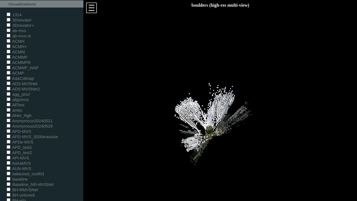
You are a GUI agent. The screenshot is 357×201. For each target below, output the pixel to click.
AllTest (15, 104)
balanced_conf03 (25, 173)
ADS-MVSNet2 (23, 89)
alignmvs (18, 99)
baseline (17, 179)
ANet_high (19, 115)
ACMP (15, 73)
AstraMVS (19, 163)
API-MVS (18, 157)
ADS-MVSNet (22, 83)
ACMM (16, 51)
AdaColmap (20, 78)
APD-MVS (19, 131)
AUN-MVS (19, 168)
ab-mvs (16, 30)
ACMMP (17, 57)
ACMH (15, 41)
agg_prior (18, 94)
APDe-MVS (20, 142)
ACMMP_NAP (22, 67)
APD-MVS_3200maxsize (32, 136)
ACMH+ (17, 46)
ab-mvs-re (19, 36)
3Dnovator (19, 20)
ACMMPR (19, 62)
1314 (14, 14)
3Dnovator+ (20, 25)
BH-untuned (21, 195)
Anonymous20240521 (30, 120)
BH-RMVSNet (22, 189)
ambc (15, 110)
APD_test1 (19, 147)
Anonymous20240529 (30, 126)
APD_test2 (19, 152)
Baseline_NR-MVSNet (30, 184)
